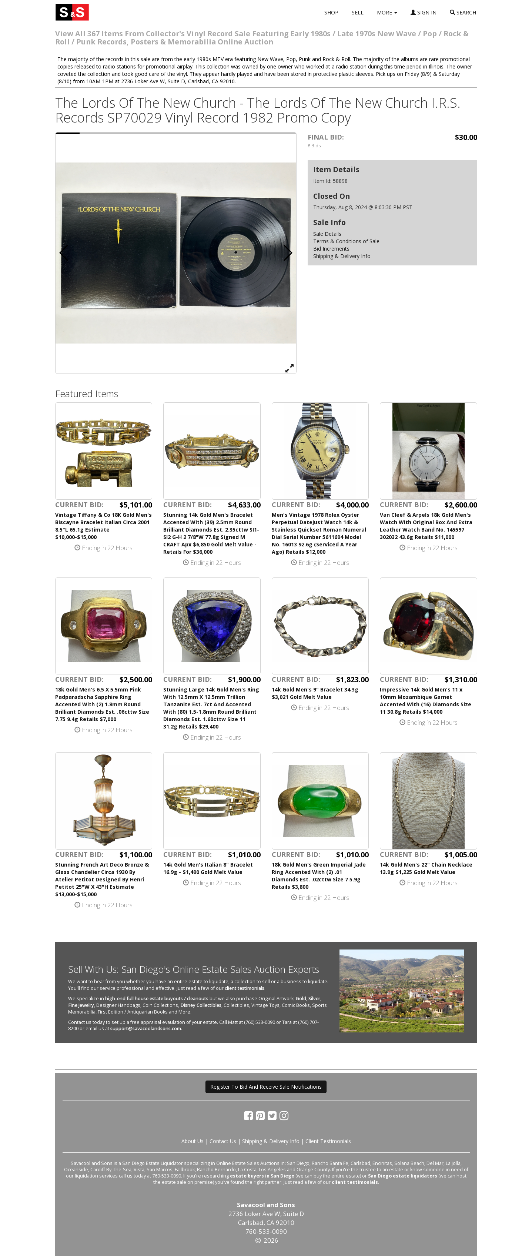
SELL (358, 12)
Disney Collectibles (200, 1005)
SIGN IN (423, 12)
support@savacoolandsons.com (145, 1028)
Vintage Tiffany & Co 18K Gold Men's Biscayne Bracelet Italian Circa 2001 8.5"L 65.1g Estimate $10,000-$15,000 (103, 525)
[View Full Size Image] (289, 368)
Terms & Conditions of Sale (346, 241)
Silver (314, 998)
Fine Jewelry (81, 1005)
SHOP (331, 12)
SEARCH (463, 12)
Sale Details (327, 233)
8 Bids (314, 145)
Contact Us (223, 1141)
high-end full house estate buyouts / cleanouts (156, 998)
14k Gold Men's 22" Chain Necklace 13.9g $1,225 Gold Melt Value (426, 868)
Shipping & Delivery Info (342, 255)
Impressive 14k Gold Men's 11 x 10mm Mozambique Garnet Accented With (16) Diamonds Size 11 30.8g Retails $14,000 (425, 700)
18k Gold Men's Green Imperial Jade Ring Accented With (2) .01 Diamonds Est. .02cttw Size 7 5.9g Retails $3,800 (319, 875)
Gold (301, 998)
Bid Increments (331, 248)
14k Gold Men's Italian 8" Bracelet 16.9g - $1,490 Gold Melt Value (208, 868)
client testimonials (244, 988)
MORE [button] (387, 12)
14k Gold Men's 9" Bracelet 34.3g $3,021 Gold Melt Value (315, 693)
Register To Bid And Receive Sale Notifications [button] (266, 1086)
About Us (192, 1141)
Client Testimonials (328, 1141)
